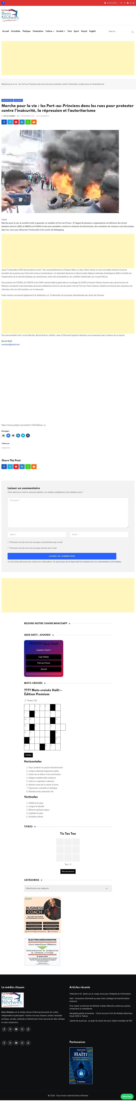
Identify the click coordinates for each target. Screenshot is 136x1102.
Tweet (4, 220)
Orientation (38, 31)
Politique (26, 31)
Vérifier (28, 756)
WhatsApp (127, 1096)
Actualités (15, 31)
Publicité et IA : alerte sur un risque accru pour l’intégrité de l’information (100, 995)
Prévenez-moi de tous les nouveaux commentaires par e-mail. (36, 543)
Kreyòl (84, 31)
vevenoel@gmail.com (10, 345)
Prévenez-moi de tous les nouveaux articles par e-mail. (33, 549)
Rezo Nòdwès (81, 1097)
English (92, 31)
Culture (48, 31)
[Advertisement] (68, 58)
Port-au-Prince (43, 664)
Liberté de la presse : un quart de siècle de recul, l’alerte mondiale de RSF (100, 1022)
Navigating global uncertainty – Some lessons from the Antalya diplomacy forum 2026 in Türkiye (100, 1016)
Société (59, 31)
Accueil (5, 31)
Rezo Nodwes (9, 117)
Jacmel (44, 670)
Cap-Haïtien (44, 658)
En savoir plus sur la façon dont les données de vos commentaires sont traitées (87, 563)
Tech (69, 31)
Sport (76, 31)
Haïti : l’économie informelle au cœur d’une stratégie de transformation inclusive (99, 1001)
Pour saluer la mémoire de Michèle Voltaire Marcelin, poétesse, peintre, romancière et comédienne (100, 1008)
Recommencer (68, 872)
